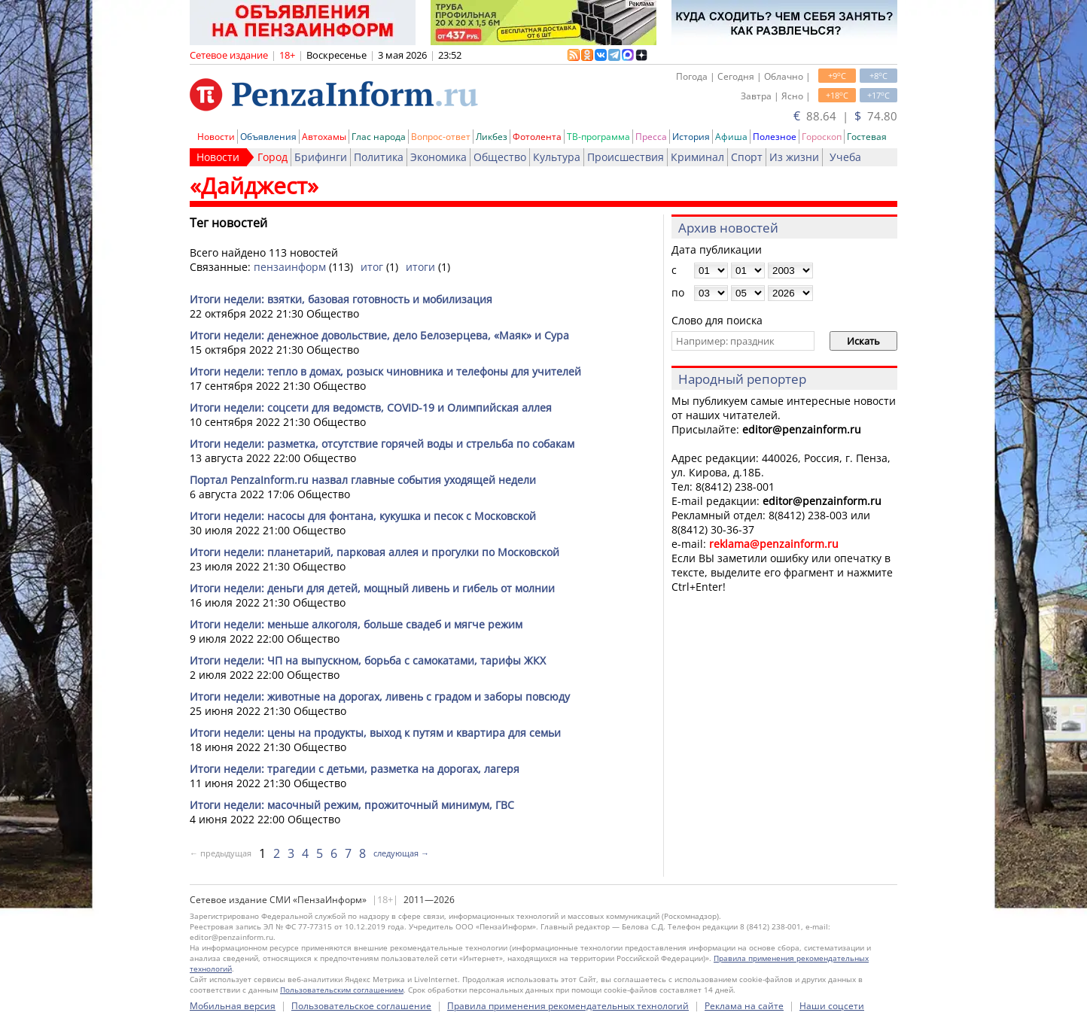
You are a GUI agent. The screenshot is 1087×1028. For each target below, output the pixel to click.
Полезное (774, 136)
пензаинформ (290, 267)
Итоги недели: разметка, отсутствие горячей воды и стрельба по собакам (382, 443)
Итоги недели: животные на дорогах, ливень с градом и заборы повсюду (380, 696)
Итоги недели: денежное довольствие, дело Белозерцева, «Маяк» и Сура (379, 335)
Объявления (268, 136)
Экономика (438, 157)
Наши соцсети (831, 1005)
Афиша (731, 136)
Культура (556, 157)
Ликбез (491, 136)
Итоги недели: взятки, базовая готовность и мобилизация (341, 299)
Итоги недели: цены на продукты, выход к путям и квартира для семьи (375, 732)
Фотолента (537, 136)
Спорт (747, 157)
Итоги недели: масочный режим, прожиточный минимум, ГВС (352, 805)
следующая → (401, 853)
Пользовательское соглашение (361, 1005)
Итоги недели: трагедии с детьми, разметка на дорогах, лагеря (354, 769)
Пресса (651, 136)
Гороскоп (822, 136)
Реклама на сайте (744, 1005)
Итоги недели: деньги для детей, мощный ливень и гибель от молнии (372, 588)
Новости (216, 136)
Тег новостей (228, 222)
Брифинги (320, 157)
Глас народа (379, 136)
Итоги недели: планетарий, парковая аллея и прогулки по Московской (374, 552)
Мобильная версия (233, 1005)
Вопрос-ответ (440, 136)
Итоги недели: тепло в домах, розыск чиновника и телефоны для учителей (385, 371)
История (691, 136)
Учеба (845, 157)
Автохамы (324, 136)
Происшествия (625, 157)
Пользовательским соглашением (341, 989)
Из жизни (794, 157)
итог (372, 267)
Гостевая (867, 136)
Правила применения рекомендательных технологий (568, 1005)
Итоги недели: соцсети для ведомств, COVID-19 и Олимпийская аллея (371, 407)
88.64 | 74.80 (845, 115)
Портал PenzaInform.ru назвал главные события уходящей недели (363, 480)
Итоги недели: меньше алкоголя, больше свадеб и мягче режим (356, 624)
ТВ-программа (598, 136)
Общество (499, 157)
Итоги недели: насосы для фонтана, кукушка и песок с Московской (363, 516)
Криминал (697, 157)
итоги (420, 267)
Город (272, 157)
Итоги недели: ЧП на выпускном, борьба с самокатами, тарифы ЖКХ (368, 660)
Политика (378, 157)
